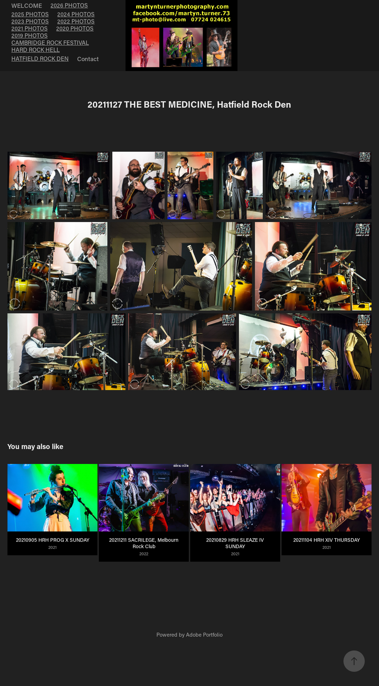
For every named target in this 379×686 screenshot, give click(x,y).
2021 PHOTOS (29, 28)
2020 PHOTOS (75, 28)
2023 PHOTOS (30, 21)
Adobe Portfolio (204, 634)
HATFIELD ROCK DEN (40, 58)
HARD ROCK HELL (35, 49)
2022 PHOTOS (76, 21)
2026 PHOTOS (69, 5)
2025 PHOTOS (30, 14)
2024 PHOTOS (76, 14)
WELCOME (26, 5)
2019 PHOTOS (29, 35)
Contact (88, 59)
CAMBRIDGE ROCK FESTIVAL (50, 42)
